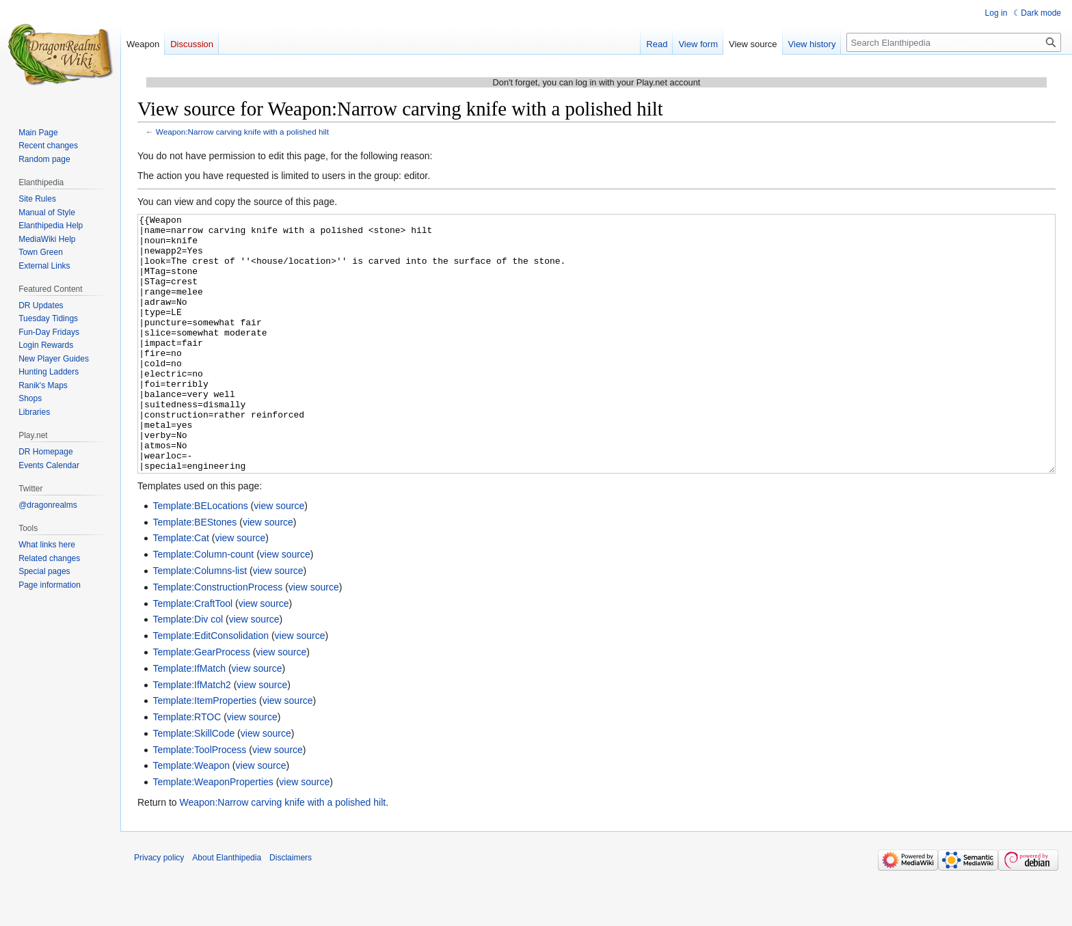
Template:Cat (180, 589)
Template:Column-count (203, 605)
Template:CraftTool (192, 654)
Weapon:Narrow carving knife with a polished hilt (242, 131)
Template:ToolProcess (199, 800)
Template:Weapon (191, 816)
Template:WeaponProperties (212, 833)
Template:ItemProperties (204, 751)
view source (279, 556)
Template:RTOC (186, 768)
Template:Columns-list (199, 621)
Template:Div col (187, 670)
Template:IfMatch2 (191, 736)
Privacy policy (159, 909)
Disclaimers (290, 909)
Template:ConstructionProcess (217, 638)
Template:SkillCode (193, 784)
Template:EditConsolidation (210, 686)
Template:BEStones (194, 573)
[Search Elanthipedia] (953, 42)
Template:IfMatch (189, 719)
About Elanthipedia (226, 909)
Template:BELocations (199, 556)
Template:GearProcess (201, 703)
